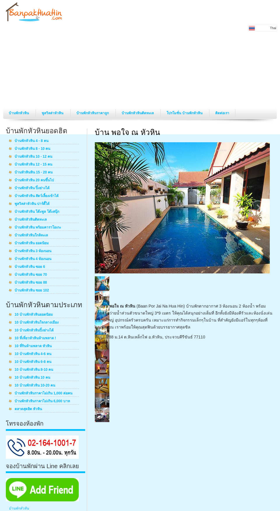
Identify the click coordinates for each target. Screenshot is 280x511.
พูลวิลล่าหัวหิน (53, 113)
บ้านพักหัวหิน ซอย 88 (31, 283)
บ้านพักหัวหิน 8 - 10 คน (32, 149)
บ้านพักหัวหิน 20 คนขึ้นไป (34, 180)
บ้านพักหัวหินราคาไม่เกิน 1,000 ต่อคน (43, 393)
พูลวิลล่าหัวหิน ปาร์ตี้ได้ (32, 204)
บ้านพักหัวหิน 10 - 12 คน (33, 157)
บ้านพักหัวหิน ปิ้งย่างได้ (32, 188)
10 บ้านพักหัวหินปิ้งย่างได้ (34, 330)
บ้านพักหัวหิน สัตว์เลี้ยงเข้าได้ (37, 196)
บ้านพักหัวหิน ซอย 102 (32, 290)
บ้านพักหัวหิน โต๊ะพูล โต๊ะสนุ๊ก (37, 212)
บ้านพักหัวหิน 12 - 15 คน (33, 164)
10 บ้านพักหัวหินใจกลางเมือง (37, 322)
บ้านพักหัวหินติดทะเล (138, 113)
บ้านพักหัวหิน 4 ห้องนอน (33, 259)
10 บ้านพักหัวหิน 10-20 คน (35, 385)
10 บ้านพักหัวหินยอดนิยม (34, 315)
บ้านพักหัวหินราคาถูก (93, 113)
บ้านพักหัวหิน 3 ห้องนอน (33, 251)
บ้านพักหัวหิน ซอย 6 (30, 267)
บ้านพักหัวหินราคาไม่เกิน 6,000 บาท (42, 401)
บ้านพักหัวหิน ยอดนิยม (32, 243)
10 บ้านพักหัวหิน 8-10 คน (34, 370)
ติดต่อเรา (222, 113)
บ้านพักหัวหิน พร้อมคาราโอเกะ (38, 227)
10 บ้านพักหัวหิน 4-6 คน (33, 354)
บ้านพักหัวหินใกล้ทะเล (31, 235)
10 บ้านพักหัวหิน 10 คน (32, 378)
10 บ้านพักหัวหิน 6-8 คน (33, 362)
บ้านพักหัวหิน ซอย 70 (31, 275)
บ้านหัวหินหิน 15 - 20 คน (33, 172)
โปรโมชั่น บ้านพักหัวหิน (185, 113)
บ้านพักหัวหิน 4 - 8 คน (31, 141)
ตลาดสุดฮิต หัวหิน (28, 409)
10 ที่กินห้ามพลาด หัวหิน (33, 346)
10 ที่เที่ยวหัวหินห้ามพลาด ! (35, 338)
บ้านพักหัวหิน (19, 113)
